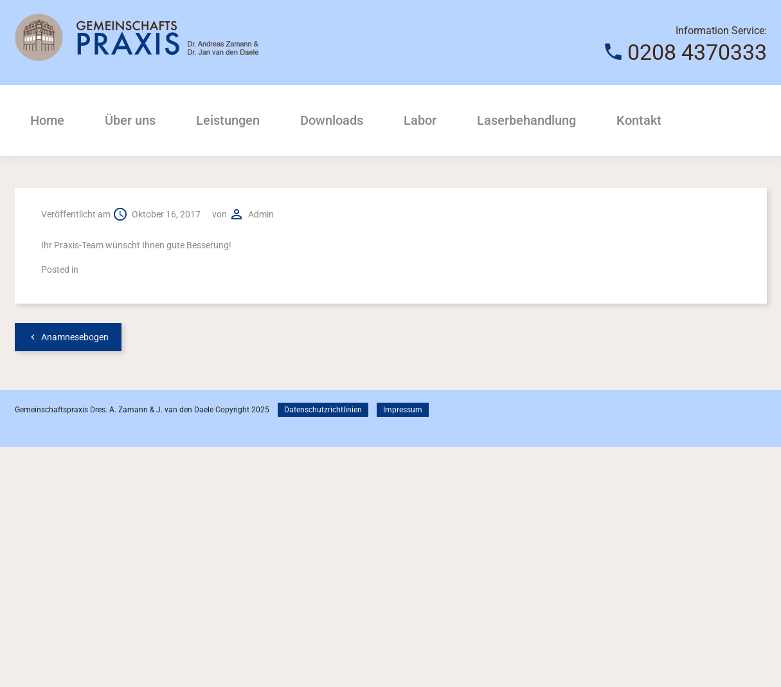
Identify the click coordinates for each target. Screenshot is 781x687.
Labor (420, 120)
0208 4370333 (697, 52)
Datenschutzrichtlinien (323, 409)
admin (261, 214)
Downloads (331, 120)
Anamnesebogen (75, 337)
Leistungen (228, 120)
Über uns (130, 120)
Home (47, 120)
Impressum (402, 409)
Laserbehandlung (526, 120)
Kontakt (638, 120)
